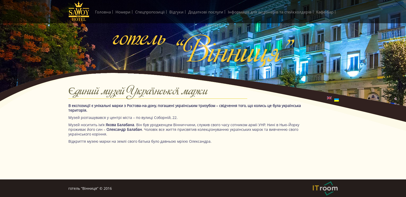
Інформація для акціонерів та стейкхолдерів (269, 11)
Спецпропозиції (150, 11)
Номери (122, 11)
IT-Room (325, 188)
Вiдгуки (176, 11)
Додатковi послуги (205, 11)
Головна (103, 11)
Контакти (214, 25)
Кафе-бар (325, 11)
